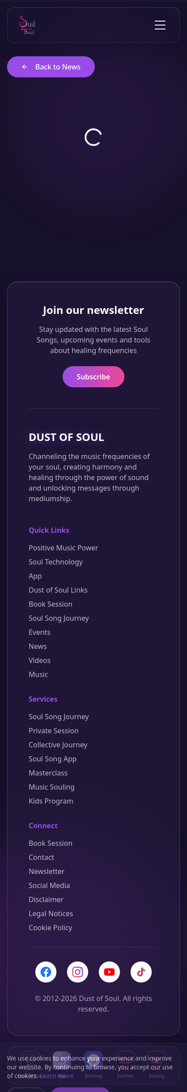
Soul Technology (55, 562)
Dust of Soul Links (58, 590)
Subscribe (93, 377)
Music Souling (52, 787)
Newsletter (46, 871)
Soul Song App (53, 759)
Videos (40, 660)
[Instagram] (77, 972)
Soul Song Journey (59, 618)
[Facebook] (45, 972)
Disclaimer (46, 899)
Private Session (54, 730)
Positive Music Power (63, 548)
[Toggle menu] (160, 25)
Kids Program (51, 801)
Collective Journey (58, 745)
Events (39, 632)
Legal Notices (51, 913)
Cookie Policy (50, 927)
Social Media (49, 885)
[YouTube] (109, 972)
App (35, 576)
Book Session (50, 604)
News (38, 646)
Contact (41, 857)
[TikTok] (141, 972)
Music (38, 674)
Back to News (51, 67)
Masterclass (48, 773)
